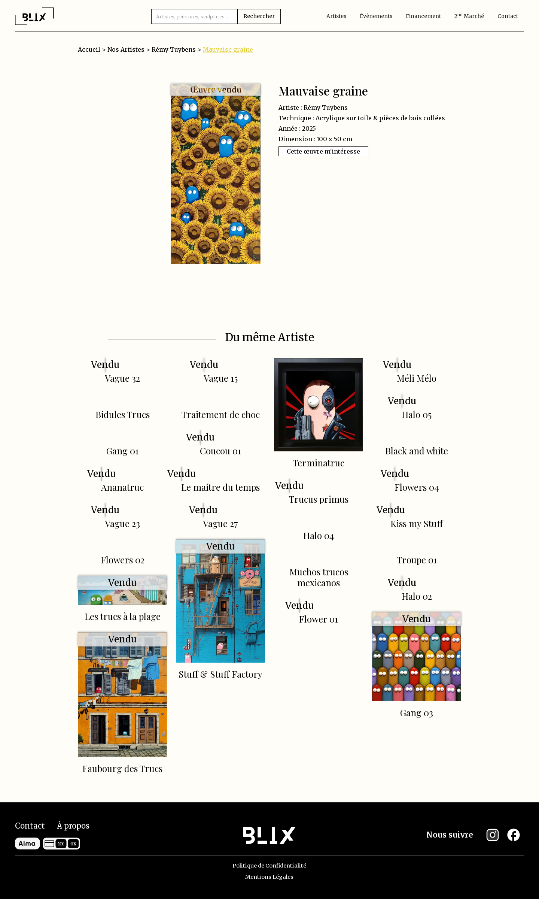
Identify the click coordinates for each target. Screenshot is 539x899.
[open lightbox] (216, 174)
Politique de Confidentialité (269, 865)
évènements (376, 16)
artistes (336, 16)
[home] (34, 16)
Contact (507, 16)
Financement (423, 16)
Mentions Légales (269, 877)
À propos (73, 825)
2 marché (469, 15)
